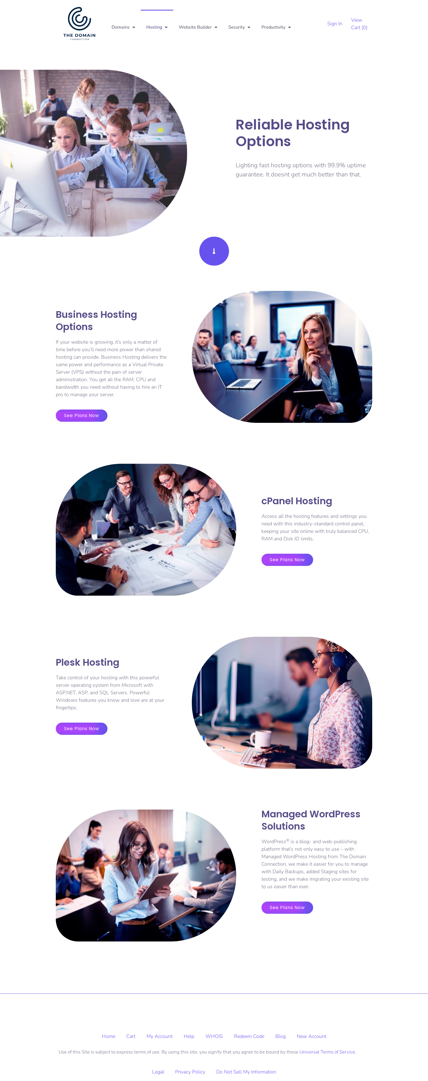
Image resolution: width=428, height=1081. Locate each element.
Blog (280, 1036)
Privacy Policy (190, 1071)
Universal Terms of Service (327, 1052)
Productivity (276, 27)
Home (108, 1036)
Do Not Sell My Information (246, 1071)
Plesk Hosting (87, 662)
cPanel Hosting (296, 501)
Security (239, 27)
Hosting (157, 27)
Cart (130, 1036)
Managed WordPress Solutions (311, 820)
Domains (123, 27)
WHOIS (214, 1036)
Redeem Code (249, 1036)
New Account (311, 1036)
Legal (158, 1071)
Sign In (334, 23)
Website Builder (198, 27)
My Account (160, 1036)
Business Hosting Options (96, 320)
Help (189, 1036)
